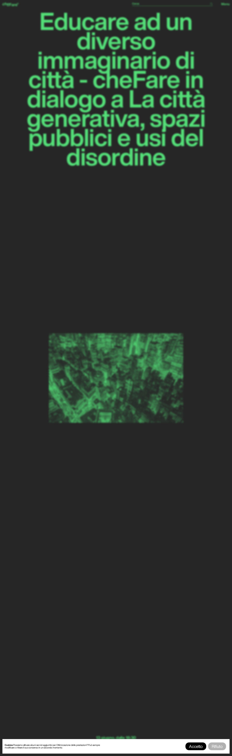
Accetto (196, 746)
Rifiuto (217, 746)
